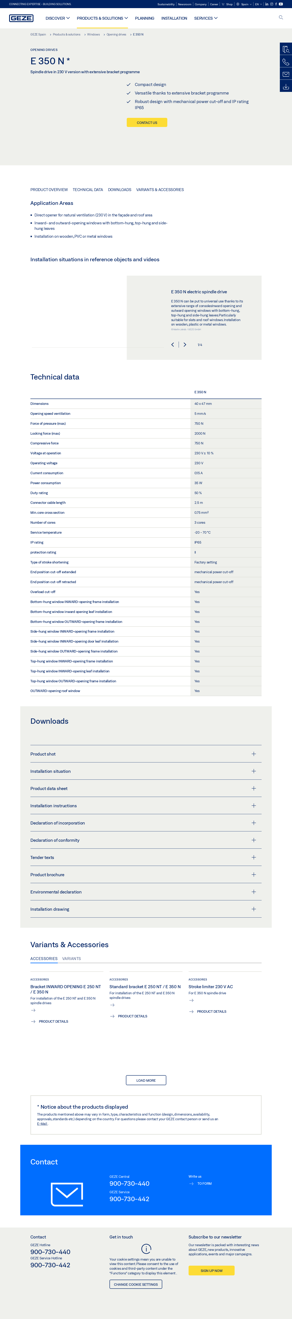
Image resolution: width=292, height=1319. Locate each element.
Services (203, 18)
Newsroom (184, 4)
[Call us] (286, 62)
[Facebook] (276, 4)
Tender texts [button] (143, 857)
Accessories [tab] (44, 958)
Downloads (119, 189)
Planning (144, 18)
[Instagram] (272, 4)
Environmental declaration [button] (143, 891)
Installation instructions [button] (143, 805)
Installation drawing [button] (143, 908)
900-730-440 (129, 1183)
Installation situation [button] (143, 771)
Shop (227, 4)
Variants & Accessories (160, 189)
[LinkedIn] (267, 4)
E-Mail (42, 1123)
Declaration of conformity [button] (143, 839)
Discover (55, 18)
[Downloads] (286, 87)
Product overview (49, 189)
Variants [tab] (71, 958)
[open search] (281, 18)
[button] (244, 4)
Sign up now (211, 1271)
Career (214, 4)
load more (146, 1080)
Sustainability (166, 4)
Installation (174, 18)
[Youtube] (281, 4)
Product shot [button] (143, 753)
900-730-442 (129, 1198)
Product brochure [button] (143, 874)
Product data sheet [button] (143, 788)
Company (201, 4)
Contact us (147, 123)
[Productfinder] (286, 50)
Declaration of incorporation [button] (143, 822)
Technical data (88, 189)
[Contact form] (286, 74)
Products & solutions (100, 18)
